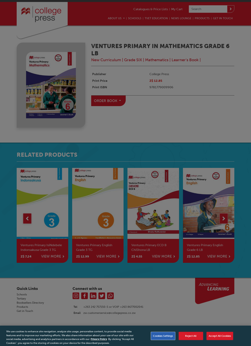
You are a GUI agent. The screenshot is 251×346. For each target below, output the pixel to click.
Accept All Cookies (220, 338)
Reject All (190, 338)
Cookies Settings (163, 338)
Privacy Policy (99, 341)
